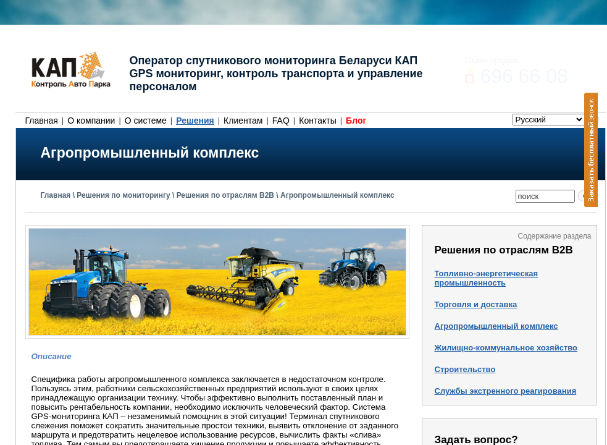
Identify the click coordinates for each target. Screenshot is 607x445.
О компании (91, 120)
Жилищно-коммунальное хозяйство (506, 347)
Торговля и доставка (476, 304)
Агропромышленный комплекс (337, 195)
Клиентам (243, 120)
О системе (146, 120)
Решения (195, 120)
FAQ (281, 120)
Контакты (317, 120)
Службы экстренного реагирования (506, 391)
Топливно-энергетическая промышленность (486, 278)
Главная (41, 120)
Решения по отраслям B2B (225, 195)
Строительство (465, 369)
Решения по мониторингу (123, 195)
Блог (356, 120)
